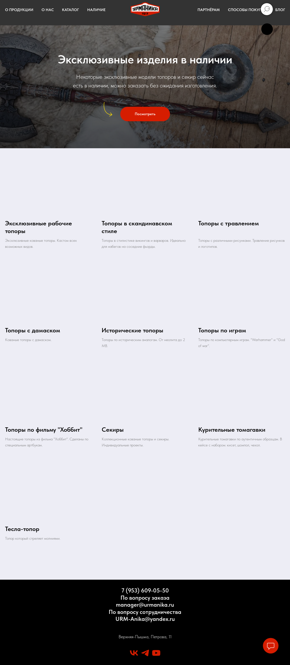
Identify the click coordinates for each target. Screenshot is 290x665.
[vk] (134, 653)
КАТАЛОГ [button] (70, 9)
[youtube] (156, 653)
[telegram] (145, 653)
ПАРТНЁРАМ (209, 9)
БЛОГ (280, 9)
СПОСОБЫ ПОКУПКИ (247, 9)
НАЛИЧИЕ (96, 9)
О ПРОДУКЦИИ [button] (19, 9)
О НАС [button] (48, 9)
